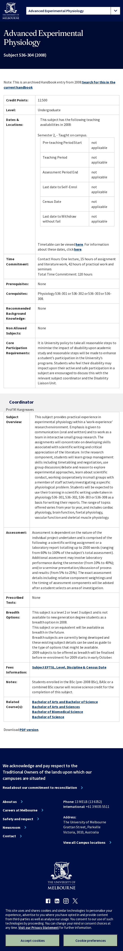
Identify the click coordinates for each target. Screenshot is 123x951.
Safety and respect (18, 819)
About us (10, 801)
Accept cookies (33, 940)
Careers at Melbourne (20, 810)
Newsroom (11, 827)
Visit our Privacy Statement (38, 927)
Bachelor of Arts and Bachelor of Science (65, 702)
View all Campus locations (84, 842)
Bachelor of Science (48, 717)
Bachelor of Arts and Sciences (56, 706)
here (79, 244)
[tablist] (73, 11)
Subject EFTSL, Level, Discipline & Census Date (69, 667)
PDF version (29, 729)
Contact (9, 836)
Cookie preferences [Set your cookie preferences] (90, 940)
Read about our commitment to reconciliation (40, 787)
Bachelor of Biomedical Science (57, 711)
